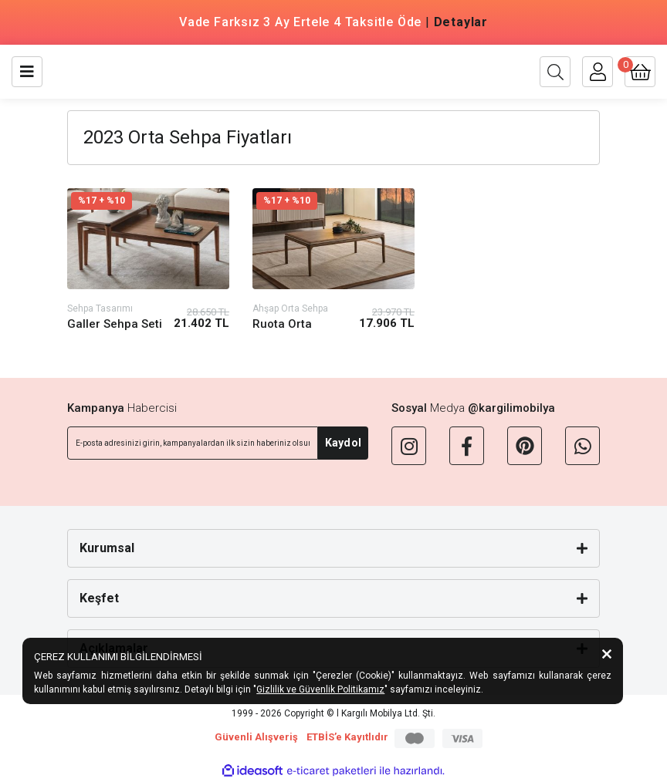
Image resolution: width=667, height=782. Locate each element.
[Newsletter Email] (192, 443)
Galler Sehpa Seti (114, 324)
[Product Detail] (148, 201)
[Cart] (640, 71)
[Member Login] (597, 71)
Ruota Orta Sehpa (282, 324)
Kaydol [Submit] (343, 443)
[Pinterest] (524, 445)
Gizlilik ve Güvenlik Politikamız (320, 689)
